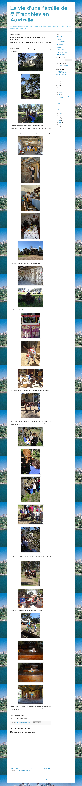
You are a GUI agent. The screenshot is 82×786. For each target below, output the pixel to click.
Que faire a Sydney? (61, 51)
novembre (61, 88)
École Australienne (61, 41)
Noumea (59, 47)
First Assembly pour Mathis (64, 108)
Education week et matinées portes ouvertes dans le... (64, 110)
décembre (61, 87)
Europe (58, 42)
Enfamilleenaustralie (63, 65)
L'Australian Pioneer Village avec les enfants (64, 101)
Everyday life (60, 44)
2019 (58, 79)
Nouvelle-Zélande (61, 49)
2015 (58, 126)
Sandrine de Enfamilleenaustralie (62, 72)
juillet (60, 113)
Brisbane (59, 38)
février (60, 122)
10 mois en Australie (62, 99)
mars (60, 120)
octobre (60, 90)
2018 (58, 81)
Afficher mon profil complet (61, 74)
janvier (60, 124)
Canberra (59, 39)
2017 (58, 83)
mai (59, 117)
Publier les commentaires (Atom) (23, 770)
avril (59, 118)
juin (59, 115)
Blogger (46, 779)
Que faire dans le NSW (18, 724)
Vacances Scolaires (61, 54)
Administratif (59, 36)
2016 (58, 85)
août (60, 94)
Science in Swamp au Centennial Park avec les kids (64, 105)
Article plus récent (14, 768)
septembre (61, 92)
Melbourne (59, 46)
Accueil (30, 768)
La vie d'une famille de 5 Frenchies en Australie (38, 14)
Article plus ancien (47, 768)
